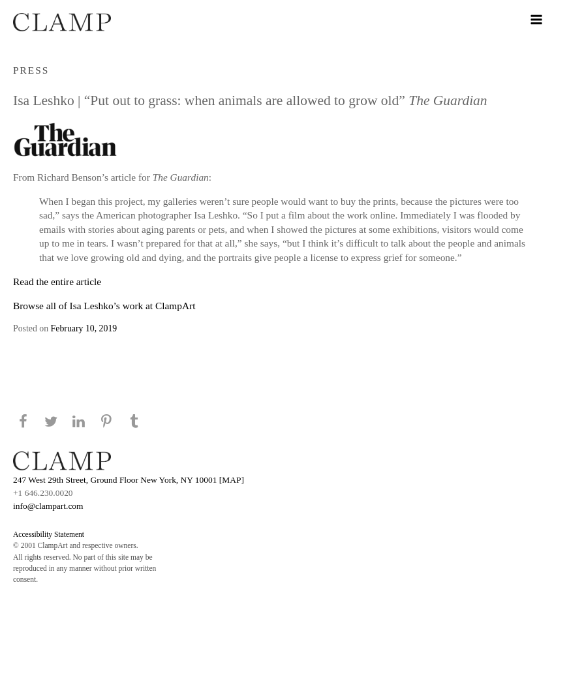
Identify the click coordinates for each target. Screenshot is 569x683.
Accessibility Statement (48, 534)
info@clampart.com (48, 506)
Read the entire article (57, 281)
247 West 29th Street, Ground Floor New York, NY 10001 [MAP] (128, 480)
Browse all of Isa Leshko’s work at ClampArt (104, 305)
